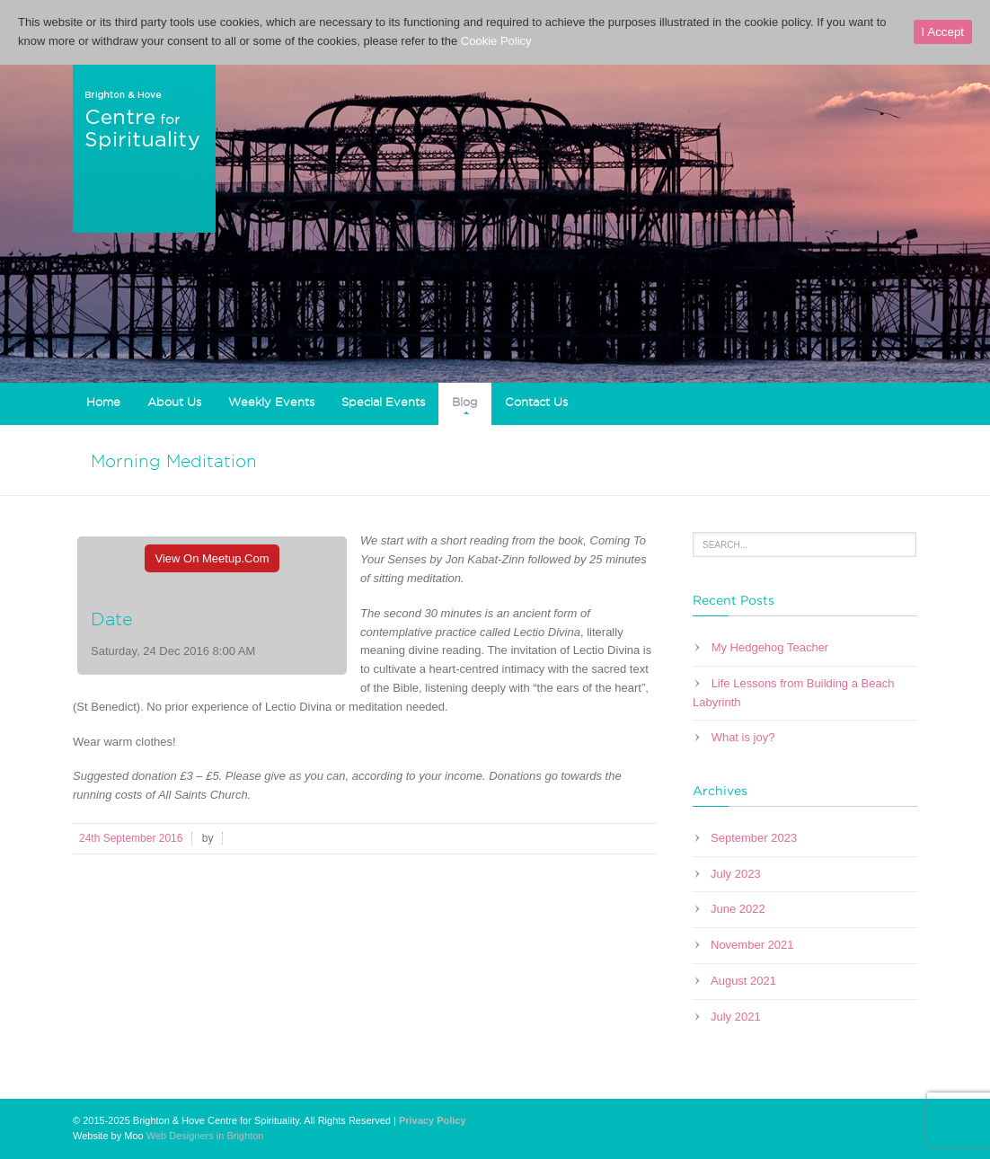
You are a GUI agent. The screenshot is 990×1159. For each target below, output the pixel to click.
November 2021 (752, 944)
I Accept (943, 32)
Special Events (383, 401)
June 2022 (738, 909)
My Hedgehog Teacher (770, 647)
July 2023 (736, 873)
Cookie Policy (496, 41)
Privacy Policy (432, 1120)
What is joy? (743, 737)
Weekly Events (271, 401)
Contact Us (536, 401)
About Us (174, 401)
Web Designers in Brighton (205, 1135)
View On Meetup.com (212, 558)
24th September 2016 (130, 838)
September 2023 (754, 838)
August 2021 (743, 980)
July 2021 (736, 1016)
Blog (465, 401)
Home (103, 401)
